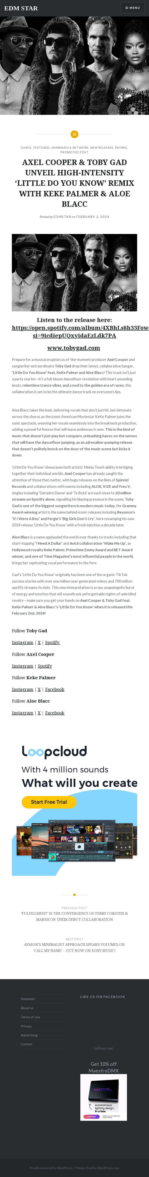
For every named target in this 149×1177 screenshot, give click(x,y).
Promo (121, 147)
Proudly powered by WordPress (50, 1168)
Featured (41, 147)
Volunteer (28, 999)
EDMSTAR (62, 217)
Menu (135, 8)
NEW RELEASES (101, 147)
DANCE (26, 147)
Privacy (26, 1026)
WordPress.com (108, 1168)
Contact (26, 1044)
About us (27, 1008)
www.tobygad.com (73, 348)
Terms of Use (30, 1017)
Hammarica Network (70, 147)
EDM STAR (21, 8)
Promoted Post (74, 152)
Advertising (29, 1035)
